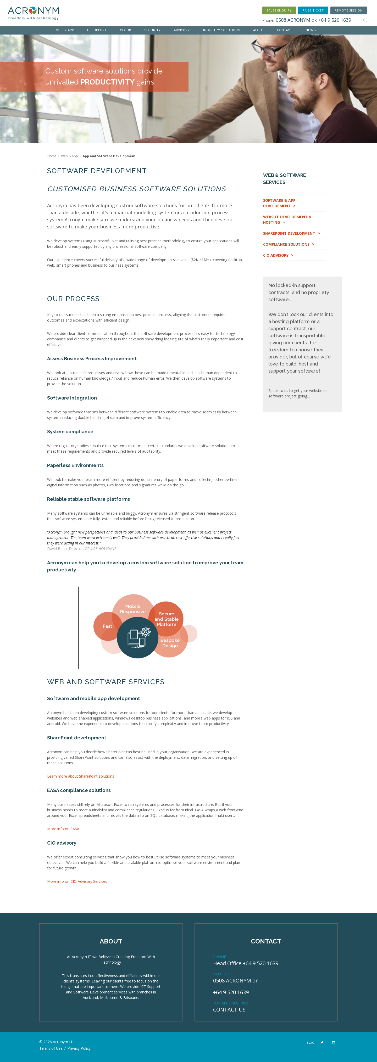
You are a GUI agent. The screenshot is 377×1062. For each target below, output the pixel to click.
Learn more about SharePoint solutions (80, 776)
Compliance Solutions (286, 244)
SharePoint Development (289, 233)
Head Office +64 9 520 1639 (245, 963)
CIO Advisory (276, 255)
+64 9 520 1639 (231, 992)
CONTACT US (229, 1009)
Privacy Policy (79, 1048)
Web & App (69, 156)
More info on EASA (63, 828)
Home (52, 156)
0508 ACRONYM (232, 980)
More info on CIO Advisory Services (77, 881)
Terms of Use (51, 1048)
